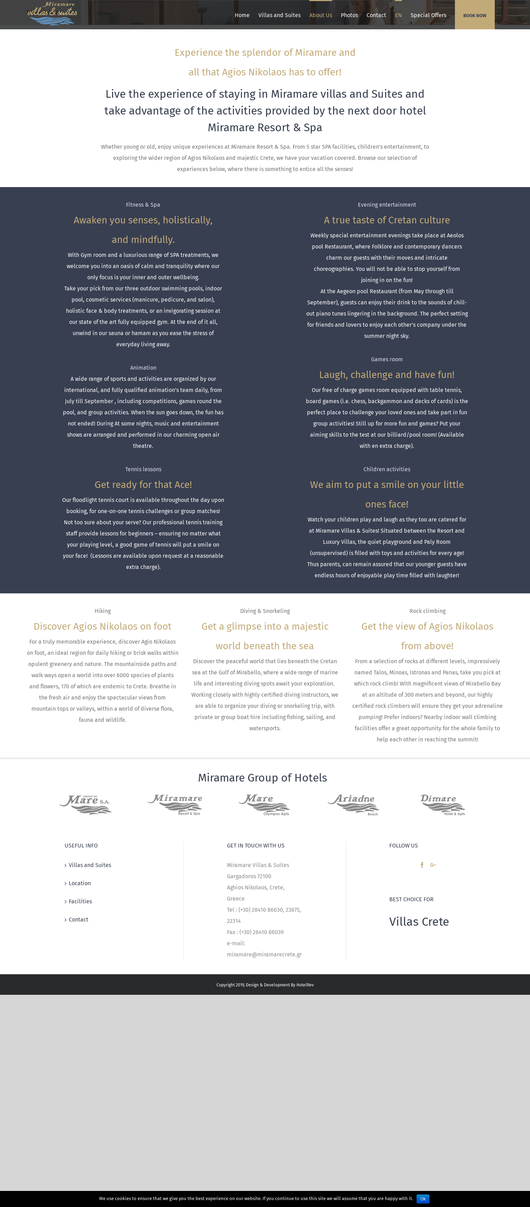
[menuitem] (242, 14)
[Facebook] (422, 865)
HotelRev (305, 985)
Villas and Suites (90, 865)
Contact (78, 919)
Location (80, 883)
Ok (423, 1199)
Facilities (80, 901)
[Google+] (433, 865)
